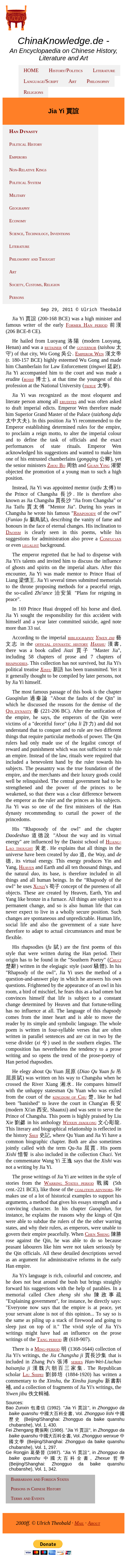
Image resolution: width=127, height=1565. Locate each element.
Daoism (13, 532)
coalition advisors (94, 1189)
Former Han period (86, 325)
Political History (25, 144)
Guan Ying (98, 465)
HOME (31, 70)
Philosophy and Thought (32, 259)
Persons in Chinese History (36, 1489)
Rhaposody (84, 513)
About (94, 1523)
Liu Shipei (33, 1374)
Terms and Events (27, 1498)
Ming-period (47, 1349)
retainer (53, 347)
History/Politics (66, 70)
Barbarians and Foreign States (40, 1479)
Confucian (110, 538)
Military (17, 195)
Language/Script (41, 81)
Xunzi (39, 886)
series (77, 1361)
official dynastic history (61, 644)
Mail (79, 1523)
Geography (19, 208)
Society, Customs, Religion (34, 284)
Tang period (49, 1339)
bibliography (81, 637)
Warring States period (69, 1183)
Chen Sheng (97, 1234)
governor (86, 347)
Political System (25, 182)
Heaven (26, 867)
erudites (68, 401)
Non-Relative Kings (28, 169)
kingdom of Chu (69, 1097)
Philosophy (98, 81)
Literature (104, 70)
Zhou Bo (56, 465)
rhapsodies (16, 663)
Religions (33, 92)
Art (73, 81)
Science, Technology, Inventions (39, 233)
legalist (30, 545)
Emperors (18, 157)
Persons (16, 297)
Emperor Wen (89, 353)
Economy (17, 221)
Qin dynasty (19, 711)
